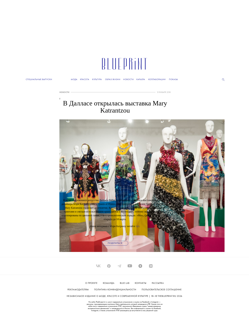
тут (137, 226)
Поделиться (115, 243)
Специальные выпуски (39, 79)
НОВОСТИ (64, 92)
